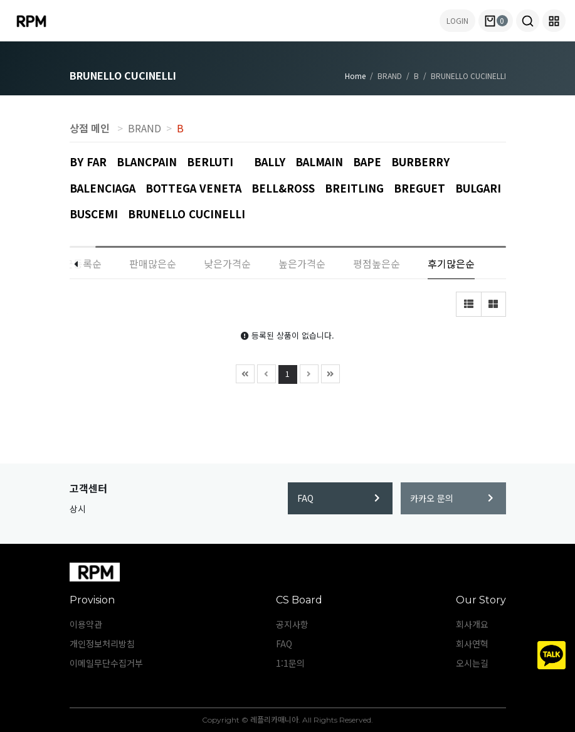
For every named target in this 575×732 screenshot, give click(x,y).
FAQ (338, 498)
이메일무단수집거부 (106, 663)
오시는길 (472, 663)
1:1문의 (290, 663)
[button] (527, 20)
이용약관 (86, 624)
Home (355, 75)
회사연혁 (472, 643)
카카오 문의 (451, 498)
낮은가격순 (227, 263)
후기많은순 (451, 263)
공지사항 (292, 624)
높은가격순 (301, 263)
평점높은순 (376, 263)
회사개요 (472, 624)
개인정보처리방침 (102, 643)
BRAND (144, 127)
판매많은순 (152, 263)
